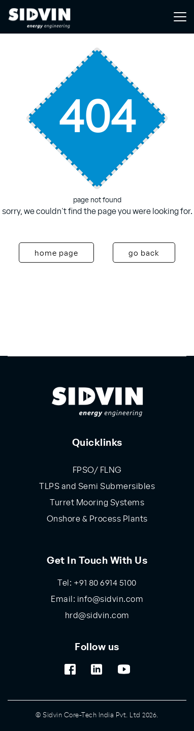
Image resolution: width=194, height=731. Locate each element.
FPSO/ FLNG (97, 470)
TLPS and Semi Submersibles (97, 486)
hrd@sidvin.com (97, 616)
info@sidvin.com (109, 599)
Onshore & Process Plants (97, 519)
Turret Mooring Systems (97, 503)
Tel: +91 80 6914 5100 (97, 583)
